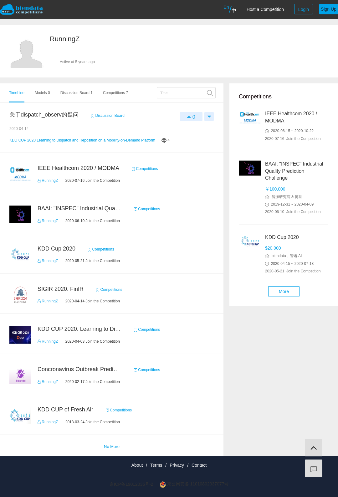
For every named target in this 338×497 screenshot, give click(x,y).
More (284, 291)
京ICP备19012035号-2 (131, 484)
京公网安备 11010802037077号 (198, 483)
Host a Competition (265, 9)
